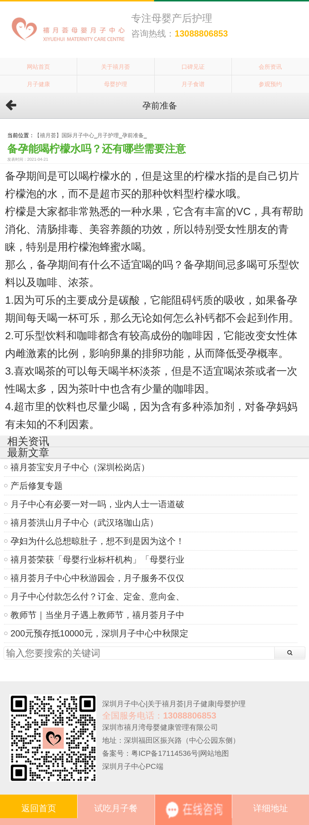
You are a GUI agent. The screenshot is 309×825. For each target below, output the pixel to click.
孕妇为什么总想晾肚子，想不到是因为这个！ (97, 541)
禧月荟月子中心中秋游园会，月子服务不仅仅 (97, 578)
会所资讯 (270, 66)
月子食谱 (193, 84)
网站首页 (38, 66)
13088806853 (201, 33)
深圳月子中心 (124, 704)
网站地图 (214, 753)
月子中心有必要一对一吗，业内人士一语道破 (97, 504)
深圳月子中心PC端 (132, 766)
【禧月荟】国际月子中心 (64, 135)
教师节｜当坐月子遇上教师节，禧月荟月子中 (97, 615)
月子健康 (38, 84)
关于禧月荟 (115, 66)
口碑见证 (193, 66)
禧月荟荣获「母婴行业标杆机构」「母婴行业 (97, 559)
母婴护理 (115, 84)
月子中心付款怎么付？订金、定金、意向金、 (97, 596)
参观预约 (270, 84)
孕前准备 (133, 135)
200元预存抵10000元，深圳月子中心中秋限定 (99, 633)
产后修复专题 (37, 486)
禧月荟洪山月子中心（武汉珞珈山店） (84, 522)
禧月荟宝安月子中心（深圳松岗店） (80, 467)
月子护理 (108, 135)
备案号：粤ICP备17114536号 (150, 753)
